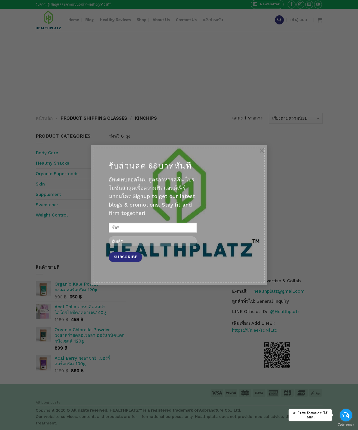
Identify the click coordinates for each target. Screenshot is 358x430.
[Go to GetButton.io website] (346, 424)
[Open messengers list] (346, 415)
